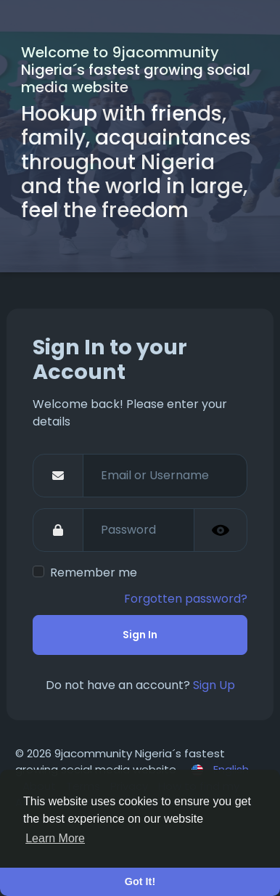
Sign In (140, 634)
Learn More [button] (55, 838)
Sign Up (214, 685)
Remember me (93, 572)
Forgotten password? (185, 598)
